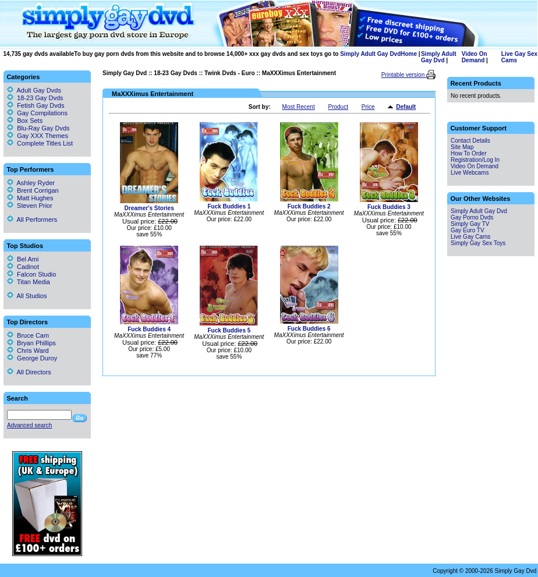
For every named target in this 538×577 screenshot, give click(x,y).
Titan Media (28, 281)
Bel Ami (22, 259)
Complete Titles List (40, 143)
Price (368, 107)
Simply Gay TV (470, 224)
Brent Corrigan (33, 190)
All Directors (29, 372)
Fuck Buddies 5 (228, 330)
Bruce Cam (28, 335)
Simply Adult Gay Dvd (370, 54)
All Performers (32, 219)
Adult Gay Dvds (39, 90)
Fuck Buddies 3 (388, 207)
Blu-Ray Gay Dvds (43, 128)
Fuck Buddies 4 (149, 329)
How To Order (469, 153)
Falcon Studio (31, 274)
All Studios (27, 295)
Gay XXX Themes (42, 135)
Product (338, 107)
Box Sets (30, 120)
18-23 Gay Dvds (175, 73)
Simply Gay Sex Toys (478, 243)
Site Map (462, 147)
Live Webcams (470, 172)
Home (409, 54)
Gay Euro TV (467, 230)
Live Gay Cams (470, 236)
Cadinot (23, 266)
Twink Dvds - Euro (229, 73)
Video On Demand (474, 57)
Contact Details (470, 140)
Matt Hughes (30, 197)
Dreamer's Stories (149, 208)
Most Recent (298, 107)
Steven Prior (29, 205)
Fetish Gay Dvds (40, 105)
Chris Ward (28, 350)
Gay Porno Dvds (472, 217)
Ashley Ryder (31, 182)
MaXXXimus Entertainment (299, 73)
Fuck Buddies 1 (228, 206)
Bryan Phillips (31, 342)
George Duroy (32, 358)
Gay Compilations (42, 112)
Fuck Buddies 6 (309, 328)
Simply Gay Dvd (124, 73)
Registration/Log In (475, 160)
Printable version (403, 75)
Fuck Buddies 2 (309, 206)
